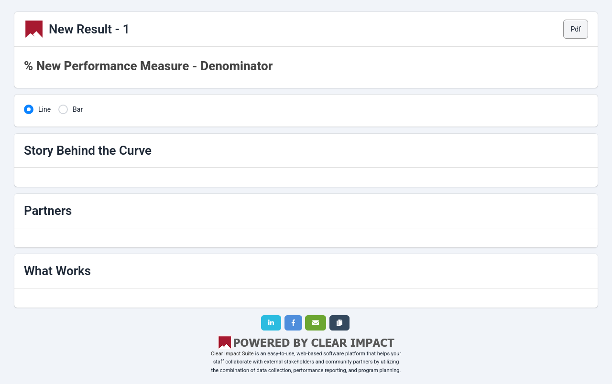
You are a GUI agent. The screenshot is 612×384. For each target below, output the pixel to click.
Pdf (575, 29)
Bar (78, 109)
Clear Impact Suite (232, 354)
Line (44, 109)
